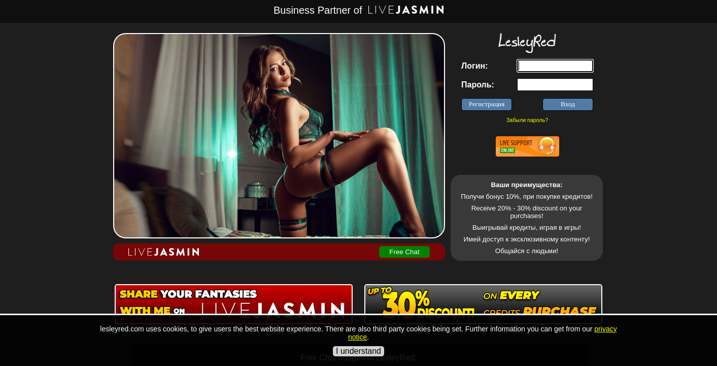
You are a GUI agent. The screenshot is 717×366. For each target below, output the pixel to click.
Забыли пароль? (527, 120)
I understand (358, 351)
